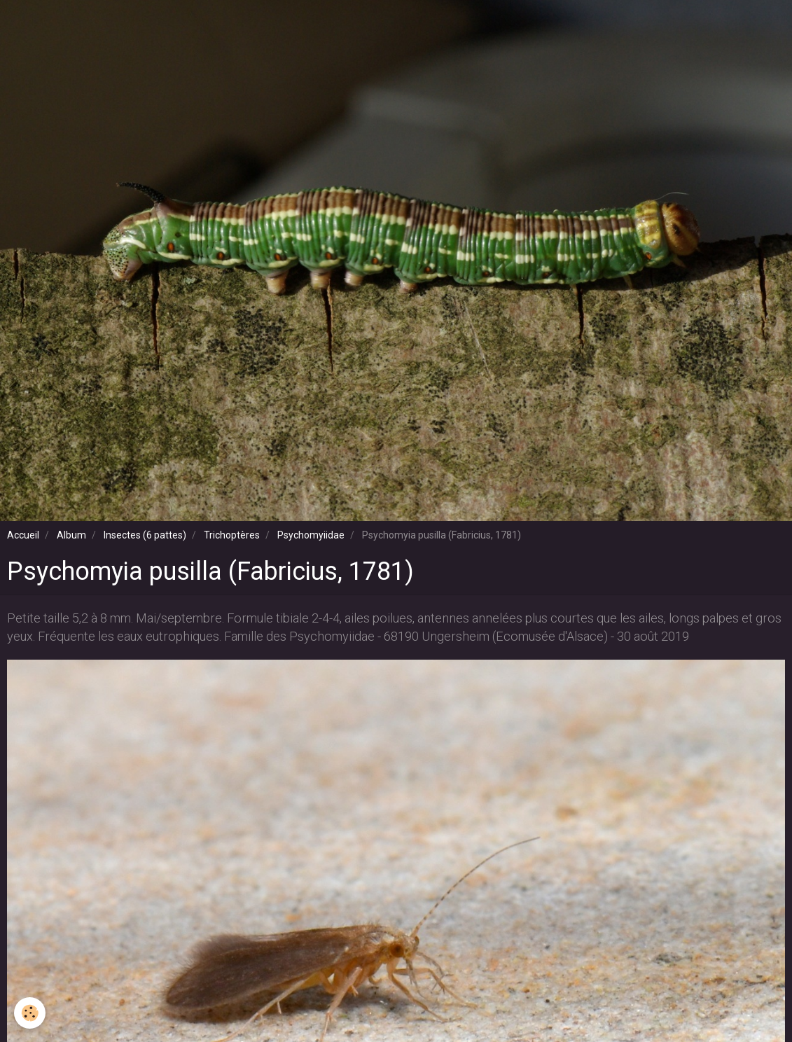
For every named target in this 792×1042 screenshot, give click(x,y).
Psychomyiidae (311, 535)
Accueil (23, 535)
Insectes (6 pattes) (145, 535)
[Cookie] (30, 1013)
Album (71, 535)
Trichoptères (232, 535)
